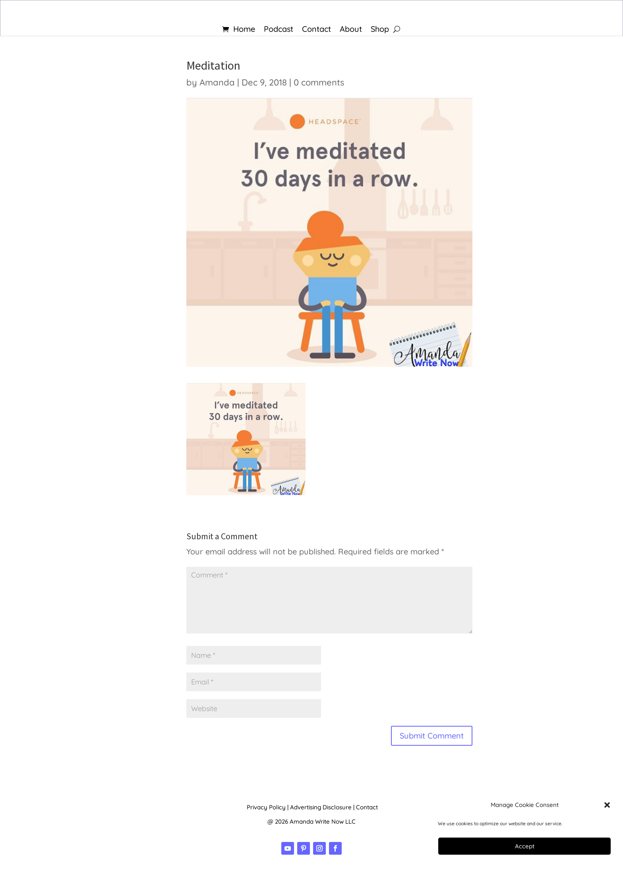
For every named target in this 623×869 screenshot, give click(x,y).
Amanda (217, 82)
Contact (316, 30)
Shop (380, 30)
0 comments (319, 82)
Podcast (278, 30)
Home (244, 30)
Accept (524, 846)
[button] (607, 805)
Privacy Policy (266, 807)
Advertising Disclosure (321, 807)
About (351, 30)
